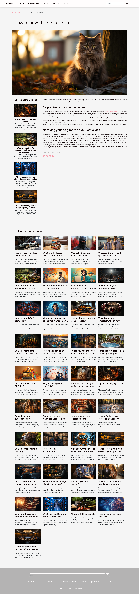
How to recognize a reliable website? (80, 417)
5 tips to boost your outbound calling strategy (83, 287)
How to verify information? (49, 450)
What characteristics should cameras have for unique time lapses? (27, 484)
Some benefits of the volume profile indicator (26, 352)
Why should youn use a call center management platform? (55, 321)
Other (65, 3)
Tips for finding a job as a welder (25, 120)
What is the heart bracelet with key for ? (109, 319)
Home (14, 12)
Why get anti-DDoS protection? (24, 319)
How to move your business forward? (107, 287)
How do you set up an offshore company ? (53, 352)
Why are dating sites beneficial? (53, 384)
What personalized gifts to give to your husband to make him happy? (82, 386)
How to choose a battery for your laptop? (83, 319)
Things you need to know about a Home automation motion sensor (83, 353)
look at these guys (111, 111)
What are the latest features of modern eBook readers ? (52, 255)
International (34, 3)
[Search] (115, 3)
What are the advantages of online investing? (55, 482)
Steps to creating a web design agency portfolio (26, 207)
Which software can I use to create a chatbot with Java (83, 451)
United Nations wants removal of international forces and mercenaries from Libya (26, 550)
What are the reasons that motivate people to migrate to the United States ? (26, 518)
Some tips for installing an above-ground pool (111, 352)
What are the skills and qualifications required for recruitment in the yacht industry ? (111, 257)
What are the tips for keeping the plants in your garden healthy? (26, 150)
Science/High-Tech (51, 3)
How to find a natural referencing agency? (108, 417)
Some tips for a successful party (23, 417)
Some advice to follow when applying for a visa (54, 417)
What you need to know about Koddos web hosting (25, 178)
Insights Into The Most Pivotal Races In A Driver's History (26, 255)
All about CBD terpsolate (83, 514)
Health (21, 3)
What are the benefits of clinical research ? (55, 287)
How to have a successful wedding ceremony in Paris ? (110, 484)
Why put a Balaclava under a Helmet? (80, 254)
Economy (10, 3)
